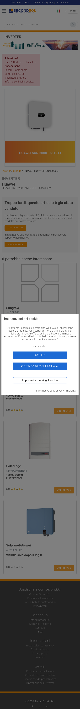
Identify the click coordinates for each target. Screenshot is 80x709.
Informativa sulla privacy (50, 390)
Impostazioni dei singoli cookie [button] (40, 380)
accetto (40, 355)
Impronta (71, 390)
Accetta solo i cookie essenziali (40, 366)
